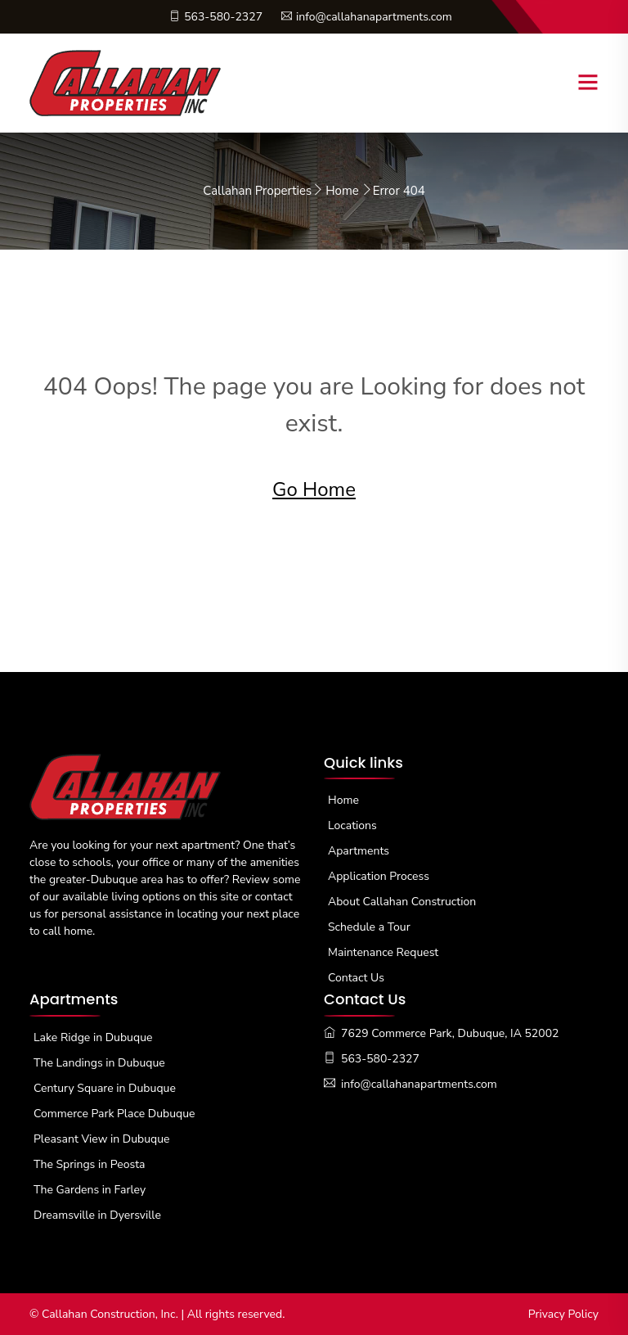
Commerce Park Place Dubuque (114, 1113)
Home (342, 191)
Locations (352, 825)
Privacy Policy (563, 1314)
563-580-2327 (215, 17)
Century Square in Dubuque (105, 1088)
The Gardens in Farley (90, 1189)
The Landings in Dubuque (99, 1063)
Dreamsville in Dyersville (97, 1215)
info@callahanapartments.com (366, 17)
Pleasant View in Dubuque (102, 1139)
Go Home (314, 489)
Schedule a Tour (369, 927)
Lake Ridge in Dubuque (93, 1037)
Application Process (378, 876)
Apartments (358, 851)
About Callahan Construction (402, 901)
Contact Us (356, 977)
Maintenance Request (383, 952)
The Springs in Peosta (90, 1164)
